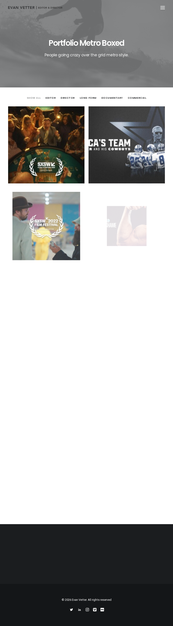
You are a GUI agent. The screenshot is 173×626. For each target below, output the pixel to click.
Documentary (112, 98)
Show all (34, 98)
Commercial (137, 98)
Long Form (88, 98)
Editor (51, 98)
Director (68, 98)
